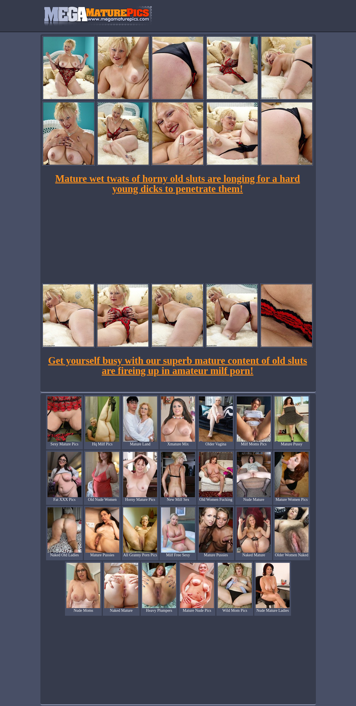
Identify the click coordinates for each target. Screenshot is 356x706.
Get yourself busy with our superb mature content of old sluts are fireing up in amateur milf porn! (177, 365)
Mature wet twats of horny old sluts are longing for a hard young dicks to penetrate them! (177, 183)
